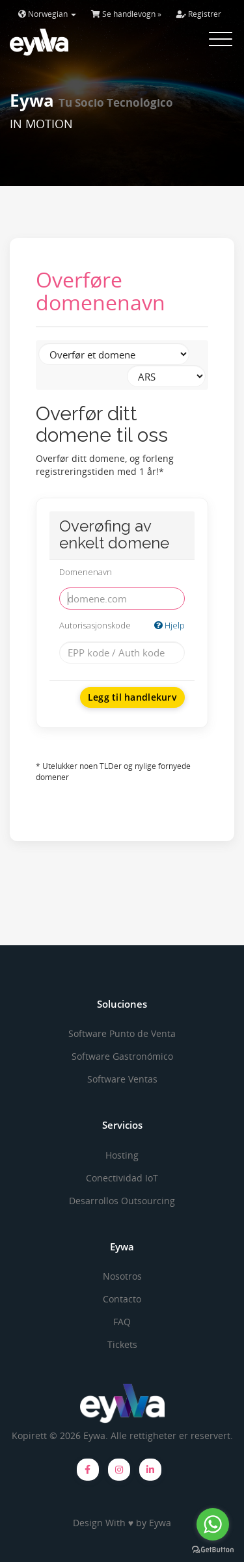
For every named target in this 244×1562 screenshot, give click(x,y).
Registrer (198, 14)
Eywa (160, 1522)
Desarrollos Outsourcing (122, 1200)
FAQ (122, 1321)
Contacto (122, 1299)
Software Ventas (122, 1079)
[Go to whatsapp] (213, 1524)
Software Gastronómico (122, 1056)
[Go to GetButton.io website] (213, 1549)
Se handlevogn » (126, 14)
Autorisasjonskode (122, 625)
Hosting (122, 1155)
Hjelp (169, 625)
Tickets (122, 1344)
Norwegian (47, 14)
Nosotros (122, 1276)
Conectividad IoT (122, 1178)
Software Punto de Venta (122, 1033)
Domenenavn (85, 572)
